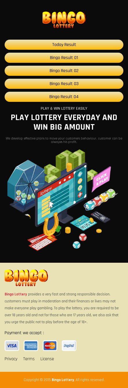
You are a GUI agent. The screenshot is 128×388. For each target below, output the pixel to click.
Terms (29, 359)
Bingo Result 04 (64, 97)
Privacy (11, 359)
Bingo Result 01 (64, 58)
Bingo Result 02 (64, 71)
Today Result (64, 45)
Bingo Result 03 (64, 84)
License (47, 359)
